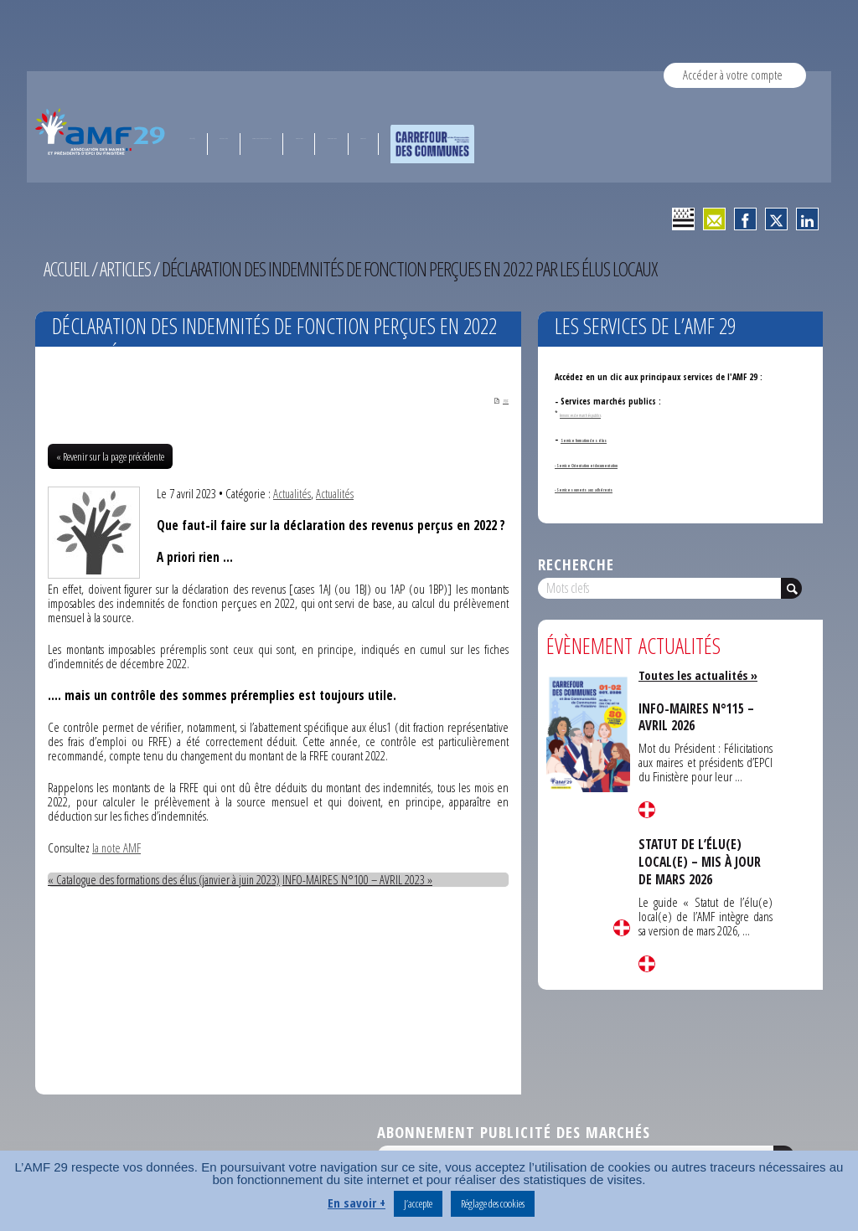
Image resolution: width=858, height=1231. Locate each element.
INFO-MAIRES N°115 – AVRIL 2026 (698, 716)
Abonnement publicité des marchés (513, 1132)
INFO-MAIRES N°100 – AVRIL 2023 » (365, 880)
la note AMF (117, 848)
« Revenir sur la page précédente (110, 457)
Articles (127, 268)
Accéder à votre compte (733, 74)
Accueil (67, 268)
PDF (495, 400)
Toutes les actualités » (700, 675)
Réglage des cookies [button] (493, 1203)
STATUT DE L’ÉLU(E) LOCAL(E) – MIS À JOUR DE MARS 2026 (701, 861)
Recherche (576, 564)
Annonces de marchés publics (594, 414)
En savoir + (356, 1202)
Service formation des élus (612, 439)
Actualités (292, 494)
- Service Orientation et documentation (630, 464)
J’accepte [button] (418, 1203)
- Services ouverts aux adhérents (617, 488)
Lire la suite (621, 927)
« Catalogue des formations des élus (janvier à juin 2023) (167, 880)
